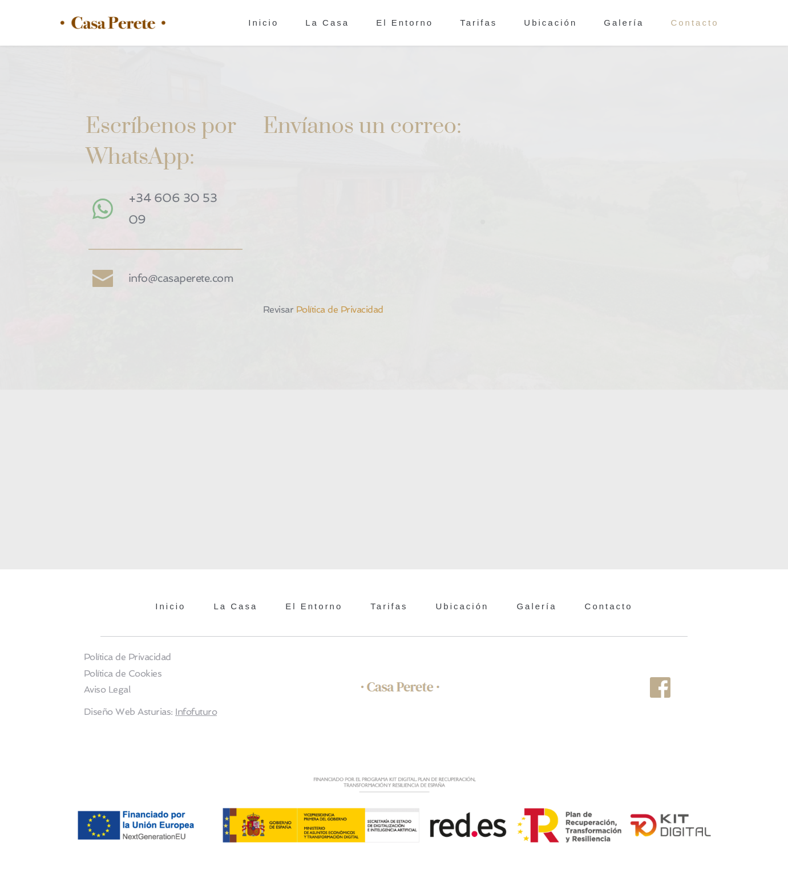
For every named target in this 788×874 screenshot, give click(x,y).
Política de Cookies (123, 673)
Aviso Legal (107, 689)
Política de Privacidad (339, 309)
